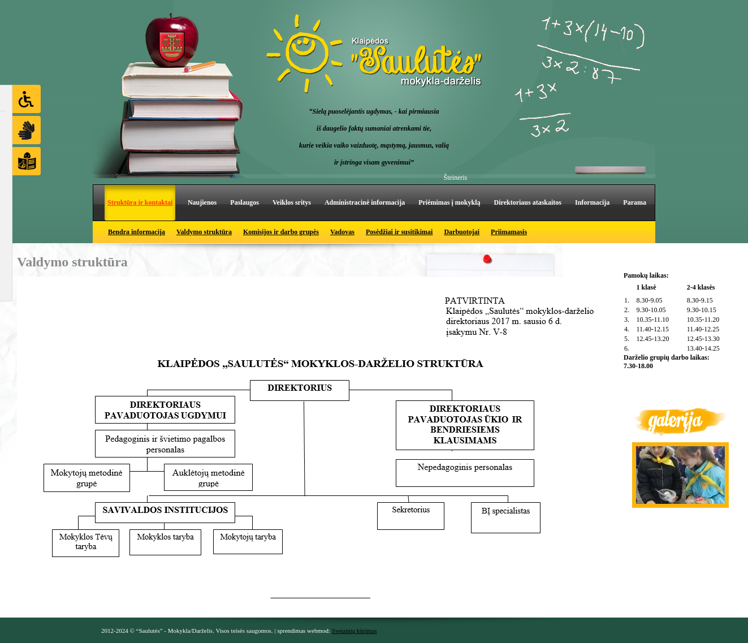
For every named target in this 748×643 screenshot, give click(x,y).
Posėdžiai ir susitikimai (399, 232)
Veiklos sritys (292, 202)
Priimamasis (509, 232)
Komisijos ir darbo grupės (281, 232)
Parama (634, 202)
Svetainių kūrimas (354, 630)
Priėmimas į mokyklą (449, 202)
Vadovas (342, 232)
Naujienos (202, 202)
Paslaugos (244, 202)
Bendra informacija (136, 232)
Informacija (592, 202)
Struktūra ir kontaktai (139, 202)
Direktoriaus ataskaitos (527, 202)
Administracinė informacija (365, 202)
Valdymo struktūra (204, 232)
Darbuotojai (461, 232)
